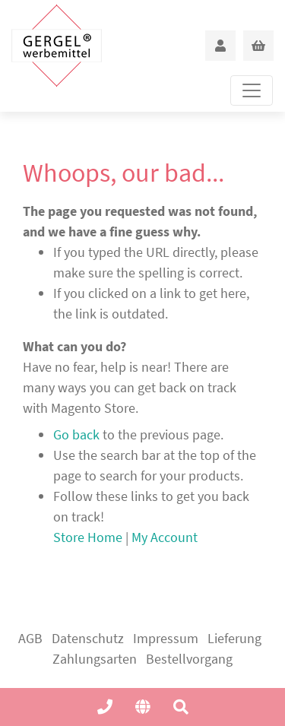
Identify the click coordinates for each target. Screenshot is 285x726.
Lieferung (234, 638)
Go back (76, 434)
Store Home (87, 537)
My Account (164, 537)
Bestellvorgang (189, 658)
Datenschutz (88, 638)
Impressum (165, 638)
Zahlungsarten (94, 658)
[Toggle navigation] (251, 90)
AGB (30, 638)
